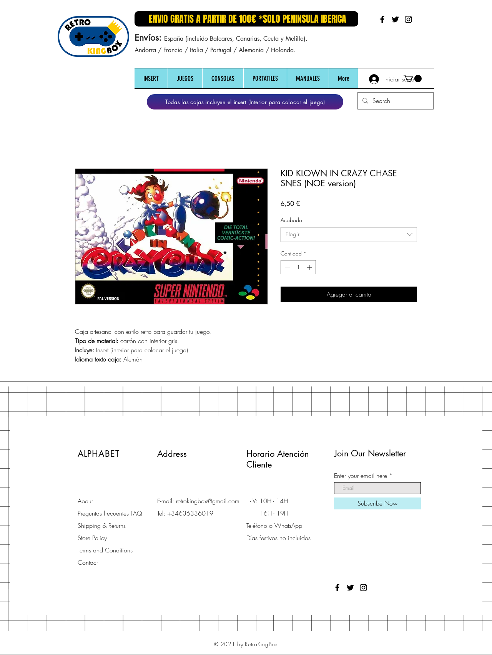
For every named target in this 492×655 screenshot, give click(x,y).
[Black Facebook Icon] (382, 19)
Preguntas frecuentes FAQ (110, 513)
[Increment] (310, 267)
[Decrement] (286, 267)
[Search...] (394, 101)
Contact (88, 562)
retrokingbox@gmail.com (207, 501)
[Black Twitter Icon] (395, 19)
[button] (151, 78)
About (85, 501)
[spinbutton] (298, 267)
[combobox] (349, 234)
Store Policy (92, 538)
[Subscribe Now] (377, 503)
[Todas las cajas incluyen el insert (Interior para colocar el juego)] (245, 101)
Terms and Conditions (105, 550)
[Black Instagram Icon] (408, 19)
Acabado (291, 220)
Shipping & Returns (102, 525)
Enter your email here (360, 476)
